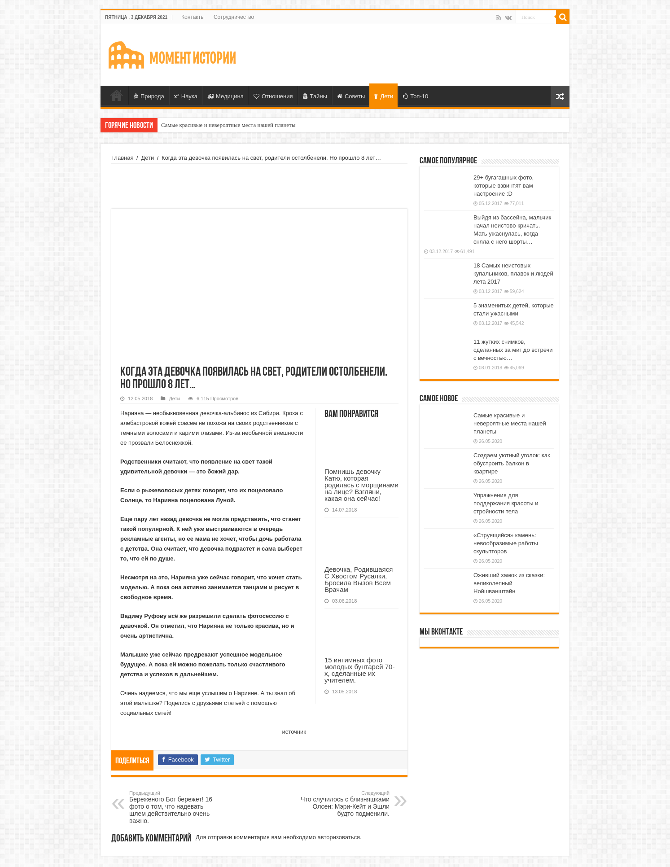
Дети (383, 96)
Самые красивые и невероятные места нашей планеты (228, 125)
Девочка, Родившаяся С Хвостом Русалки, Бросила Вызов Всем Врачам (358, 579)
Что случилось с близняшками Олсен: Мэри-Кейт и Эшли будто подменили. (344, 803)
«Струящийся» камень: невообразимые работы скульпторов (505, 543)
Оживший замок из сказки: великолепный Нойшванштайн (509, 583)
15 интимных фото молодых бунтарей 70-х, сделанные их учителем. (359, 670)
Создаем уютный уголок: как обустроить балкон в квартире (511, 463)
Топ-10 (415, 96)
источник (294, 731)
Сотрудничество (234, 17)
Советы (351, 96)
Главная (116, 95)
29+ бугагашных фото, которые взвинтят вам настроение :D (503, 185)
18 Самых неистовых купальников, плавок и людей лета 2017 (513, 273)
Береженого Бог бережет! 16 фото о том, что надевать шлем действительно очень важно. (175, 807)
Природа (149, 96)
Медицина (225, 96)
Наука (185, 96)
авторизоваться (339, 837)
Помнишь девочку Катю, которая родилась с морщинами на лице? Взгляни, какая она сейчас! (361, 485)
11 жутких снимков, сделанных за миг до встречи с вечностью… (513, 349)
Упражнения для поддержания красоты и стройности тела (506, 503)
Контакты (193, 17)
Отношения (273, 96)
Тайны (315, 96)
